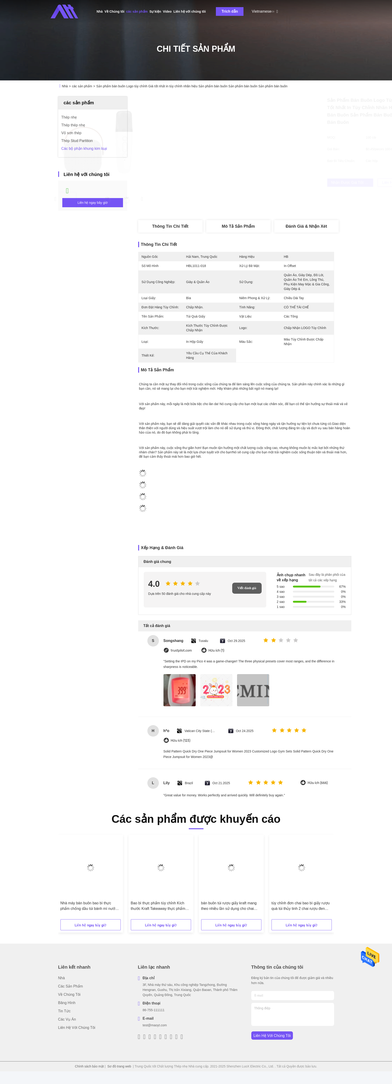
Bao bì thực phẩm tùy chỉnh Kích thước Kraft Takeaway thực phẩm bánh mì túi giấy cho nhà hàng (158, 906)
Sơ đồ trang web (119, 1066)
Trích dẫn (229, 11)
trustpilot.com (181, 651)
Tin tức (64, 1011)
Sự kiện (155, 11)
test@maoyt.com (155, 1025)
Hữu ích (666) (318, 783)
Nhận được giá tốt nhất (262, 182)
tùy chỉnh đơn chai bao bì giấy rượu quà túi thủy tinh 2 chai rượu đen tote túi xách (301, 906)
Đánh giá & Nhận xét (306, 226)
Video (167, 11)
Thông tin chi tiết (170, 226)
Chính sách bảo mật (89, 1066)
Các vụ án (67, 1019)
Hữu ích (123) (181, 741)
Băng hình (67, 1003)
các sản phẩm (137, 11)
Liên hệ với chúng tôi (189, 11)
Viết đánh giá (246, 588)
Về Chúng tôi (114, 11)
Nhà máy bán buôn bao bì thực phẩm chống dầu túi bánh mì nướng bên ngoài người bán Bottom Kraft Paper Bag (89, 906)
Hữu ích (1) (216, 651)
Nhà (100, 11)
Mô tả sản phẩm (238, 226)
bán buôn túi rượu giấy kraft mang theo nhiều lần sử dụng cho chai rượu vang (229, 906)
